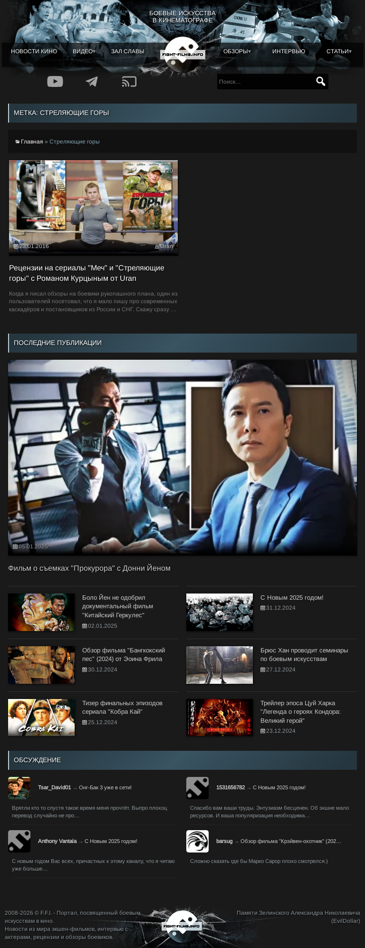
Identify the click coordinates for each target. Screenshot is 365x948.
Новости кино (34, 51)
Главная (32, 141)
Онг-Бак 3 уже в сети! (105, 787)
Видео (83, 51)
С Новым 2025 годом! (279, 787)
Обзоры (235, 51)
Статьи (338, 51)
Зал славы (127, 51)
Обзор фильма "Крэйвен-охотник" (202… (290, 841)
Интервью (288, 51)
